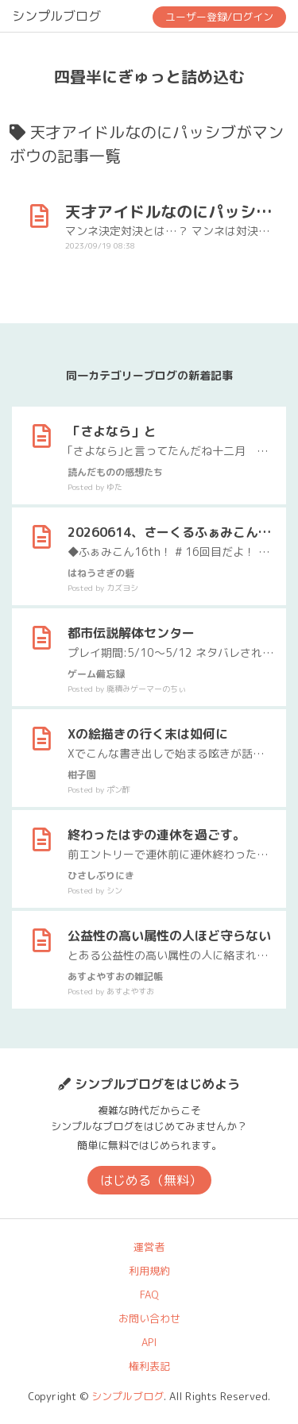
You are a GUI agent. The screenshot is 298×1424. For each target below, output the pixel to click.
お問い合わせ (149, 1318)
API (149, 1342)
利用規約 (149, 1271)
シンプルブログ (56, 16)
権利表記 (149, 1366)
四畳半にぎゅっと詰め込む (149, 76)
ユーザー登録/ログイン (219, 17)
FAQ (149, 1294)
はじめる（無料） (151, 1180)
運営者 (149, 1247)
